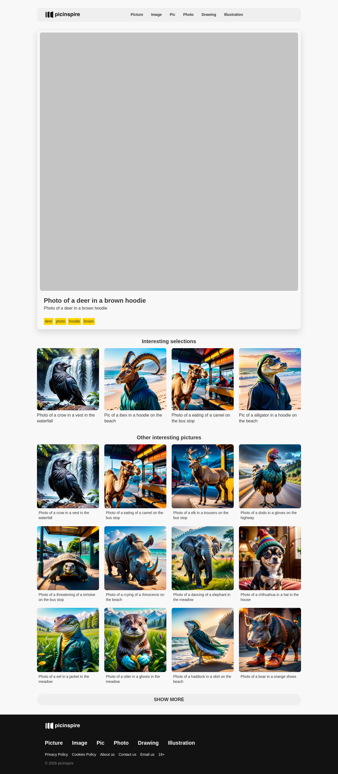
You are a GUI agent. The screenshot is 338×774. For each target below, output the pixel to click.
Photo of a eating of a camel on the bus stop (134, 515)
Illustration (233, 14)
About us (107, 754)
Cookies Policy (84, 754)
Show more (169, 699)
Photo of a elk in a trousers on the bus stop (200, 515)
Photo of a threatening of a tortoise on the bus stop (67, 597)
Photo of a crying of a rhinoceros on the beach (135, 597)
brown (89, 321)
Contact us (127, 754)
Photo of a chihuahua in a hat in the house (270, 597)
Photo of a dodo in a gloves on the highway (269, 515)
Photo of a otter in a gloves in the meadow (133, 679)
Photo (188, 14)
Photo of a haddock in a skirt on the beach (202, 679)
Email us (147, 754)
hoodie (74, 321)
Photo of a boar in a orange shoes (268, 676)
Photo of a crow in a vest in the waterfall (64, 515)
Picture (137, 14)
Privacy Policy (56, 754)
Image (156, 14)
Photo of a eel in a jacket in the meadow (64, 679)
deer (48, 321)
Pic (172, 14)
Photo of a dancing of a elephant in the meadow (201, 597)
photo (60, 321)
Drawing (208, 14)
